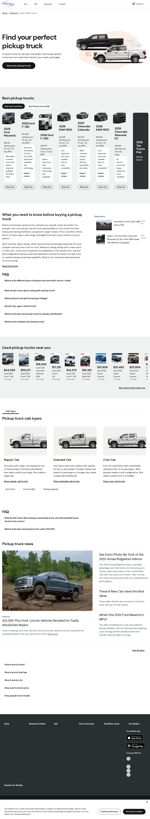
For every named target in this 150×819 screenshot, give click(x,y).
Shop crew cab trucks (114, 481)
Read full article (10, 266)
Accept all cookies (134, 811)
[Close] (147, 802)
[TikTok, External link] (128, 759)
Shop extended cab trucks (66, 481)
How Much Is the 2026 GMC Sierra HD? (127, 223)
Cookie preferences (109, 811)
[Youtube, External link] (128, 767)
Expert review (27, 174)
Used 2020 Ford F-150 (25, 375)
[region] (75, 809)
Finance (62, 4)
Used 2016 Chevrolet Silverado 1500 (40, 372)
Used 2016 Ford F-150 (56, 373)
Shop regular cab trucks (16, 481)
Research (48, 4)
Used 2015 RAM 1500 (86, 375)
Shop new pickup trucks (19, 65)
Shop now (11, 187)
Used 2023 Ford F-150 (8, 375)
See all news (140, 650)
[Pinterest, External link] (128, 775)
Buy (25, 4)
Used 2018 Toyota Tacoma (101, 373)
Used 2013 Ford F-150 (71, 375)
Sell (35, 4)
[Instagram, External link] (128, 771)
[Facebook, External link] (128, 763)
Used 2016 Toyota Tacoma (134, 373)
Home (4, 13)
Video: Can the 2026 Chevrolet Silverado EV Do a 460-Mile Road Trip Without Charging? (123, 239)
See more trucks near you (132, 387)
